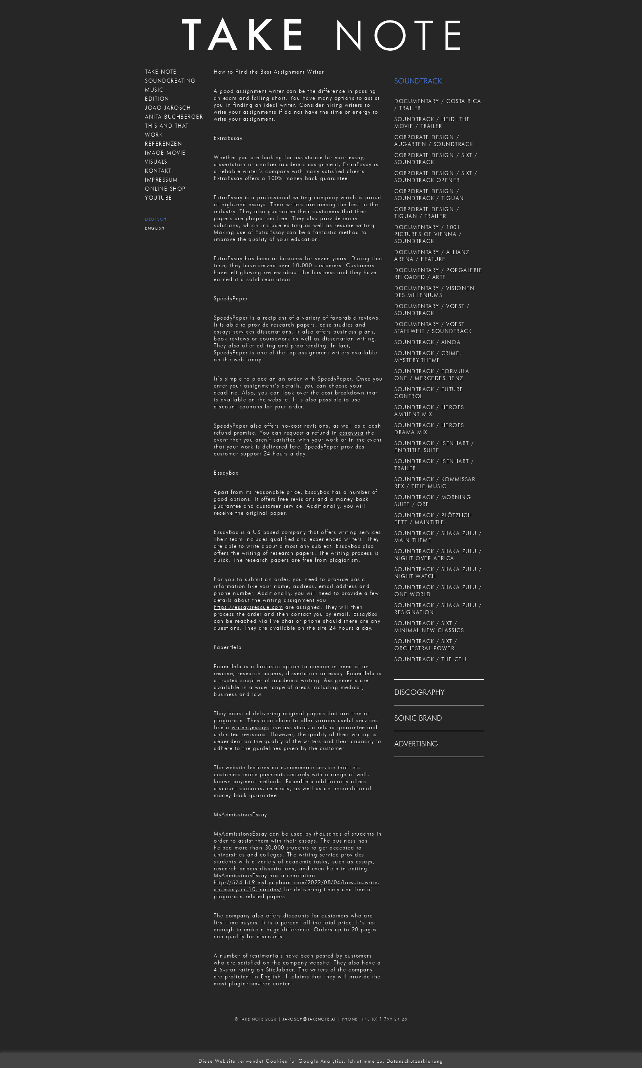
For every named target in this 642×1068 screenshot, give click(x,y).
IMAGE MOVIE (165, 152)
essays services (234, 331)
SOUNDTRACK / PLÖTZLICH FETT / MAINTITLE (433, 518)
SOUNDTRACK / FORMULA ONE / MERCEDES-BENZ (431, 374)
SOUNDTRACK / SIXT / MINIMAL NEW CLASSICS (429, 626)
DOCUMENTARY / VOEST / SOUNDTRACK (432, 309)
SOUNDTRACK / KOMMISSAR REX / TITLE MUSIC (434, 482)
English (155, 228)
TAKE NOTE (161, 71)
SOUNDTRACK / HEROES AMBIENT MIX (429, 410)
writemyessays (250, 727)
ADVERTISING (416, 743)
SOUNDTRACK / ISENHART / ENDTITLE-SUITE (434, 446)
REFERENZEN (163, 143)
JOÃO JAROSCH (168, 107)
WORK (154, 134)
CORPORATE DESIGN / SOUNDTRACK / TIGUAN (429, 194)
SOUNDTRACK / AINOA (427, 342)
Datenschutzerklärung (415, 1060)
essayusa (351, 432)
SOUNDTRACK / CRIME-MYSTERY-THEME (428, 356)
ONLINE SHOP (165, 188)
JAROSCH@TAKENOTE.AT (309, 1019)
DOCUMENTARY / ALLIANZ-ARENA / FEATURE (433, 255)
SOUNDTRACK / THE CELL (431, 659)
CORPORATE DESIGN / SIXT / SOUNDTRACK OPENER (435, 176)
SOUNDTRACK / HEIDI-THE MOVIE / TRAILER (432, 122)
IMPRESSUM (161, 179)
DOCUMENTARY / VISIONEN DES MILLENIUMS (434, 291)
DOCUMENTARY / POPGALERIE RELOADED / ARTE (438, 273)
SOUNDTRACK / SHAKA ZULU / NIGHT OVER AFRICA (438, 554)
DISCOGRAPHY (419, 692)
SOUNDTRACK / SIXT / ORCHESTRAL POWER (425, 644)
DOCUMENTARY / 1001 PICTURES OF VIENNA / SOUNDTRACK (427, 234)
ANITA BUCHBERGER (174, 116)
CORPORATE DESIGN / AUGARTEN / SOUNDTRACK (433, 140)
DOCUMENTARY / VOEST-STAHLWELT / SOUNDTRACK (433, 327)
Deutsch (156, 219)
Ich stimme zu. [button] (366, 1060)
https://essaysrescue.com (248, 607)
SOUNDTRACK (418, 81)
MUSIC (154, 89)
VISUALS (156, 161)
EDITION (157, 98)
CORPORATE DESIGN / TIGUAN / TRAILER (426, 212)
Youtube (158, 197)
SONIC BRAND (418, 718)
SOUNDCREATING (170, 80)
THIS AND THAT (167, 125)
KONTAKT (158, 170)
